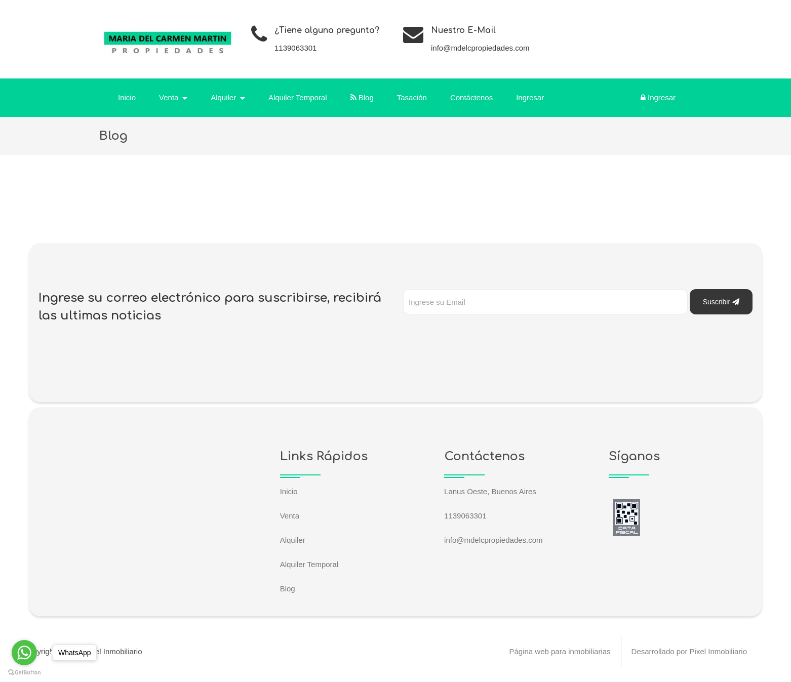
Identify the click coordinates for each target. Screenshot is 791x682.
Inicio (127, 97)
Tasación (412, 97)
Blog (362, 97)
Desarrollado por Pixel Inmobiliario (689, 651)
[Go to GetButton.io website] (24, 672)
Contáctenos (471, 97)
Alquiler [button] (224, 97)
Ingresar (530, 97)
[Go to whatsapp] (24, 652)
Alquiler (292, 540)
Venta (289, 515)
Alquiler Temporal (297, 97)
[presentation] (480, 334)
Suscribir (721, 302)
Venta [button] (170, 97)
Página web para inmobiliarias (559, 651)
